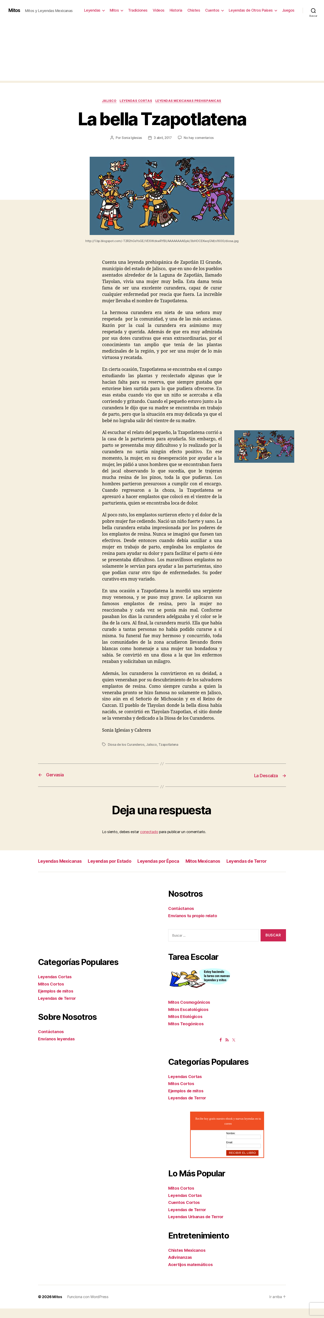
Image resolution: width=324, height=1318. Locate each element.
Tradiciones (138, 10)
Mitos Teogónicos (186, 1033)
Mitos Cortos (51, 993)
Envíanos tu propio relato (193, 925)
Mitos (14, 10)
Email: (229, 1151)
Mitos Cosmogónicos (190, 1011)
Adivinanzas (180, 1266)
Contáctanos (51, 1041)
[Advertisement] (162, 52)
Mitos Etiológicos (186, 1026)
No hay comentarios (199, 138)
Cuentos (212, 10)
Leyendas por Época (171, 861)
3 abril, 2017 (162, 138)
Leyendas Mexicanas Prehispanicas (189, 101)
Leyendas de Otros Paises (251, 10)
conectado (149, 832)
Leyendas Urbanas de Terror (197, 1226)
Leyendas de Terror (60, 870)
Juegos (288, 10)
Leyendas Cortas (136, 101)
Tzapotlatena (169, 745)
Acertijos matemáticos (192, 1273)
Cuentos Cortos (184, 1211)
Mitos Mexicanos (222, 861)
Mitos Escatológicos (189, 1018)
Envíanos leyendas (57, 1048)
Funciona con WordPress (87, 1306)
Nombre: (230, 1142)
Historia (176, 10)
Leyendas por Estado (117, 861)
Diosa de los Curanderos (126, 745)
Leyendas (92, 10)
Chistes (193, 10)
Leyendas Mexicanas (62, 861)
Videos (158, 10)
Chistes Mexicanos (188, 1259)
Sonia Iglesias (131, 138)
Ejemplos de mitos (57, 1000)
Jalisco (108, 101)
